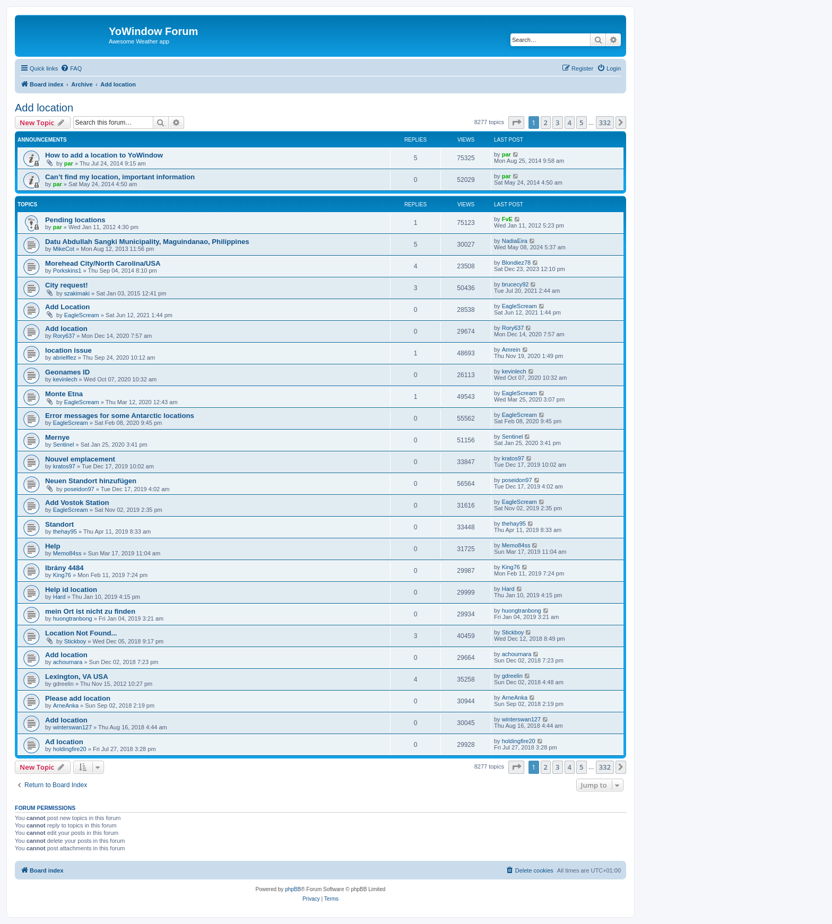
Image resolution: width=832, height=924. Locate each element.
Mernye (57, 437)
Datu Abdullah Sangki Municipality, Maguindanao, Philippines (147, 242)
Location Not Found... (81, 633)
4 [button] (569, 122)
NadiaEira (514, 241)
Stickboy (75, 641)
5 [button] (581, 122)
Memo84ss (67, 553)
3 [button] (557, 122)
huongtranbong (72, 618)
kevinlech (65, 379)
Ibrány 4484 (64, 568)
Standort (59, 524)
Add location (44, 108)
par (68, 163)
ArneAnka (66, 705)
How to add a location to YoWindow (104, 155)
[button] (516, 122)
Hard (59, 597)
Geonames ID (67, 372)
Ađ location (64, 742)
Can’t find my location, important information (120, 177)
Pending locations (75, 220)
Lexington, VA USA (76, 677)
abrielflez (64, 357)
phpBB (293, 889)
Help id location (71, 590)
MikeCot (63, 249)
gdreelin (512, 676)
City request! (66, 285)
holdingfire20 (69, 749)
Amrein (511, 349)
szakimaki (77, 293)
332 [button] (605, 122)
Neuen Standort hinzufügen (90, 481)
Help (52, 546)
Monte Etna (64, 394)
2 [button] (546, 122)
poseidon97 (79, 489)
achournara (68, 662)
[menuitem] (71, 68)
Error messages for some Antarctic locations (119, 416)
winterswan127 (72, 727)
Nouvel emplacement (80, 459)
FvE (507, 219)
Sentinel (63, 444)
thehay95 (65, 531)
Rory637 (64, 336)
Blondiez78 (516, 262)
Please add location (77, 698)
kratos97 (64, 466)
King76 (62, 575)
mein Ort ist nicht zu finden (90, 611)
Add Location (67, 307)
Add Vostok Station (77, 503)
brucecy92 (515, 284)
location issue (68, 350)
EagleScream (81, 315)
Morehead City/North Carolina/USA (103, 263)
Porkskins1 (67, 270)
